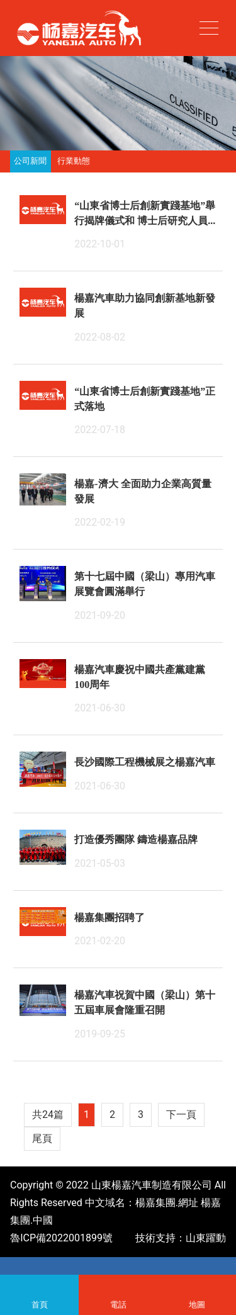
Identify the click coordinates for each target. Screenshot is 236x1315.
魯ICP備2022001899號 (61, 1238)
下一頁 (181, 1114)
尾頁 (42, 1138)
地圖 (196, 1285)
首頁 (39, 1285)
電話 (118, 1285)
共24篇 (48, 1114)
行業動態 (73, 161)
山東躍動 (206, 1238)
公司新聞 (30, 161)
